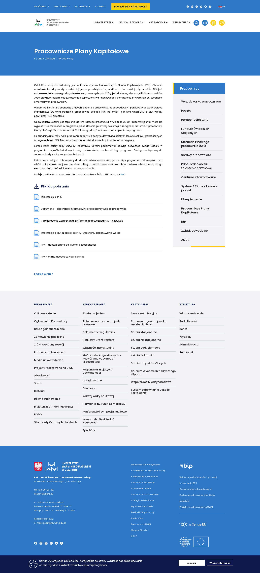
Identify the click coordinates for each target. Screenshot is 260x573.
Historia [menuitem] (39, 391)
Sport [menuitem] (38, 383)
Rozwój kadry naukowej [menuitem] (98, 396)
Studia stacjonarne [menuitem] (144, 332)
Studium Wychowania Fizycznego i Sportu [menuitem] (153, 372)
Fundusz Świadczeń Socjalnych (195, 131)
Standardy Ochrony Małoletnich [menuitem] (55, 422)
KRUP (134, 536)
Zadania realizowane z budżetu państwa (197, 498)
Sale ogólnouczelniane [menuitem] (49, 329)
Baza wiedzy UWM (141, 524)
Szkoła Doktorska (141, 488)
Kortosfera (137, 518)
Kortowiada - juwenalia (144, 476)
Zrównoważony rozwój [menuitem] (49, 344)
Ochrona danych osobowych (195, 489)
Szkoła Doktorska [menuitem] (142, 355)
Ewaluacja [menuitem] (89, 388)
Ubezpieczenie (191, 199)
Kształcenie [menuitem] (157, 22)
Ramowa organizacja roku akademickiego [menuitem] (148, 322)
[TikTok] (210, 6)
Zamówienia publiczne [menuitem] (49, 337)
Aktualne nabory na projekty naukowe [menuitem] (102, 322)
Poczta (186, 111)
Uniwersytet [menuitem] (102, 22)
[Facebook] (188, 6)
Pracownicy (66, 58)
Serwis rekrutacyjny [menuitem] (144, 313)
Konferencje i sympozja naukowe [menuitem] (105, 412)
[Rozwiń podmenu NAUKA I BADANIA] (142, 22)
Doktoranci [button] (82, 6)
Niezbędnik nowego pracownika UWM (195, 144)
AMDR (185, 240)
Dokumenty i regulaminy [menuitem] (99, 332)
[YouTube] (205, 6)
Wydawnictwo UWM (142, 506)
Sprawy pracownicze (196, 155)
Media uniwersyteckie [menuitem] (48, 360)
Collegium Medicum (142, 500)
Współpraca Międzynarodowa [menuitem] (151, 382)
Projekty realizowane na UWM (196, 507)
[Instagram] (192, 6)
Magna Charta (139, 530)
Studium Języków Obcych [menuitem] (148, 363)
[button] (196, 23)
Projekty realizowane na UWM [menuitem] (53, 368)
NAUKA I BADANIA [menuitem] (130, 22)
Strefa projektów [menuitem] (94, 313)
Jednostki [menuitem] (186, 352)
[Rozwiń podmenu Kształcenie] (167, 22)
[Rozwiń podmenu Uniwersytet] (113, 22)
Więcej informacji (219, 563)
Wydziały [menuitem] (185, 337)
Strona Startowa (44, 58)
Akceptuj (191, 563)
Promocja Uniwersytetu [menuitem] (49, 352)
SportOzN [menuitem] (89, 430)
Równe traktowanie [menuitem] (47, 399)
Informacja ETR (188, 483)
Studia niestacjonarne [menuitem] (146, 340)
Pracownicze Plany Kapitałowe (195, 210)
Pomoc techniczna (194, 120)
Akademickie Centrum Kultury (148, 470)
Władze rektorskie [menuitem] (191, 313)
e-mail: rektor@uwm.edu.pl (49, 502)
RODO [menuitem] (38, 414)
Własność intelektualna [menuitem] (98, 348)
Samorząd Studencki (143, 482)
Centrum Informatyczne (198, 177)
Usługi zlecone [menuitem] (92, 380)
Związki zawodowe (194, 231)
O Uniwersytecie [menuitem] (45, 313)
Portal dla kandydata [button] (130, 6)
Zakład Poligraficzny (142, 512)
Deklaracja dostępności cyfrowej (198, 477)
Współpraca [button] (41, 6)
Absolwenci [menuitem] (42, 375)
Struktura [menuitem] (180, 22)
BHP (184, 222)
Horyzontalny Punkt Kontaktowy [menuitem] (104, 404)
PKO (123, 174)
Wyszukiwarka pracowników (201, 102)
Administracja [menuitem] (188, 344)
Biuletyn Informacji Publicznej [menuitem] (53, 407)
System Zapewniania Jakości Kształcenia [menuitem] (150, 391)
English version (43, 274)
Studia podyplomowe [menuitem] (145, 348)
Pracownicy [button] (62, 6)
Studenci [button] (100, 6)
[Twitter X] (196, 6)
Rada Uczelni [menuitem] (188, 321)
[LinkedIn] (201, 6)
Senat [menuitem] (183, 329)
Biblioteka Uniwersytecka (145, 464)
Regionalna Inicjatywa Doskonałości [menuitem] (97, 371)
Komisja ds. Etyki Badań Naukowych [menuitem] (98, 420)
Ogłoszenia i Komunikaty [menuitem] (50, 321)
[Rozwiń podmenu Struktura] (190, 22)
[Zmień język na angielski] (219, 6)
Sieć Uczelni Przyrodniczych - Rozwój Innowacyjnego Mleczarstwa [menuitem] (102, 359)
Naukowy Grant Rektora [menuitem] (99, 340)
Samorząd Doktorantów (145, 494)
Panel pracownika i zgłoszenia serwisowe (196, 166)
